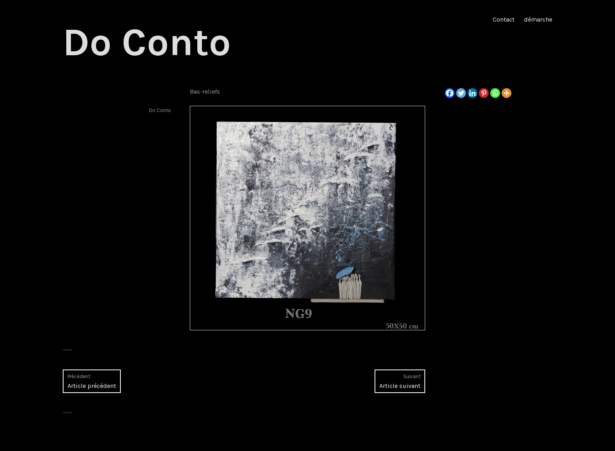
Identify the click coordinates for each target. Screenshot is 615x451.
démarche (538, 19)
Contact (504, 19)
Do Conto (147, 42)
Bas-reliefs (205, 91)
